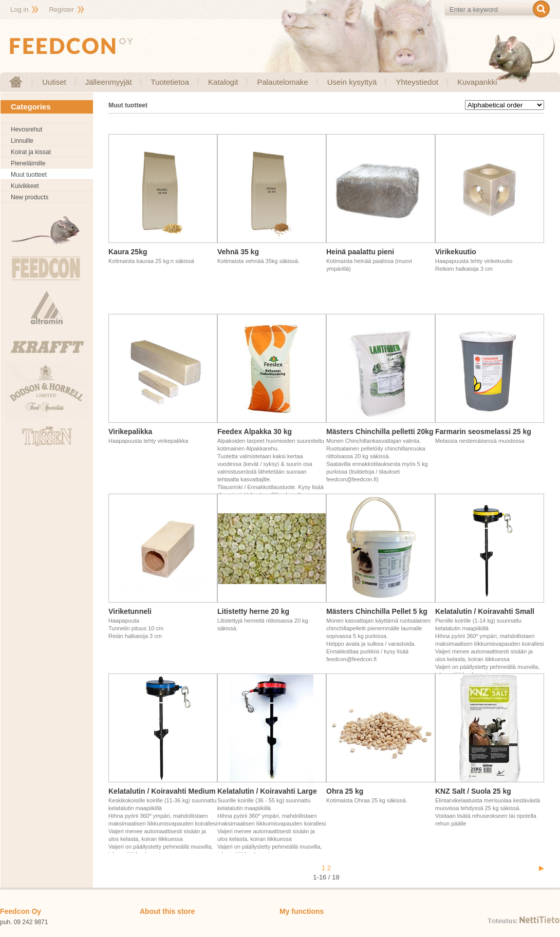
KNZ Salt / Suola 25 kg (473, 791)
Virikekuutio (455, 252)
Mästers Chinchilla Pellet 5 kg (376, 611)
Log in (19, 9)
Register (61, 9)
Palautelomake (282, 82)
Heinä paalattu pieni (360, 252)
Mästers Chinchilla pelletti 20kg (380, 431)
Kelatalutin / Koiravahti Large (267, 791)
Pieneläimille (28, 163)
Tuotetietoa (170, 82)
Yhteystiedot (417, 82)
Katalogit (223, 82)
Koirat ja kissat (31, 152)
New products (29, 197)
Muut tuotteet (29, 174)
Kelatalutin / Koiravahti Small (484, 611)
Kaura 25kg (127, 252)
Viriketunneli (130, 611)
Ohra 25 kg (344, 791)
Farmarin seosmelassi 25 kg (483, 431)
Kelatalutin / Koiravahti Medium (161, 791)
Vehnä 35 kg (238, 252)
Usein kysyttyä (352, 82)
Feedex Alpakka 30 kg (254, 431)
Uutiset (54, 82)
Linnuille (22, 140)
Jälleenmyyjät (108, 82)
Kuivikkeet (25, 186)
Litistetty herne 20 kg (253, 611)
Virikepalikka (130, 431)
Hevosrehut (26, 129)
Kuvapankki (477, 82)
